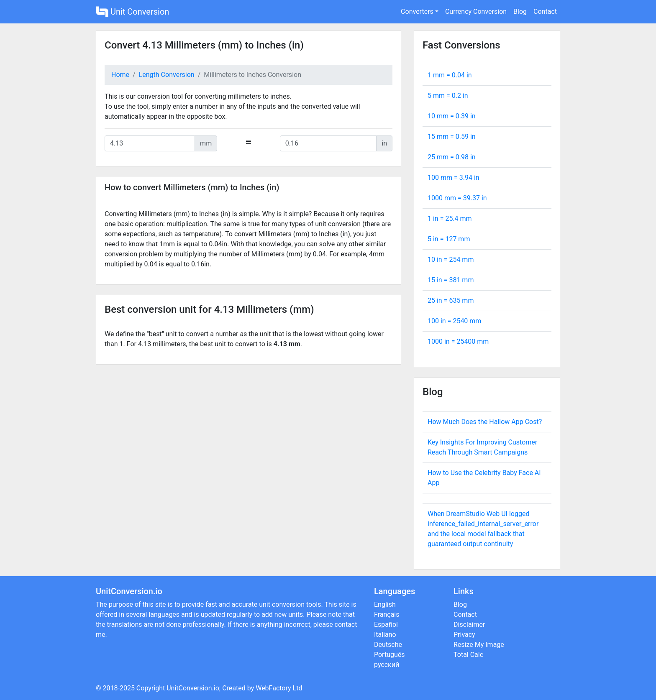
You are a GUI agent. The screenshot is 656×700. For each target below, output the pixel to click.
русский (386, 665)
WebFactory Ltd (279, 688)
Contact (545, 11)
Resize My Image (479, 645)
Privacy (464, 635)
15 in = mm (451, 280)
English (385, 604)
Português (389, 655)
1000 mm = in (457, 198)
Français (387, 614)
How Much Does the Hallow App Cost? (485, 422)
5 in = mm (449, 239)
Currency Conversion (476, 11)
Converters (417, 11)
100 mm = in (453, 177)
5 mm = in (448, 96)
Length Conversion (167, 75)
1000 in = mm (458, 341)
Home (120, 75)
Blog (520, 11)
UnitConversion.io (193, 688)
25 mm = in (452, 157)
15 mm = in (452, 137)
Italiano (385, 635)
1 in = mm (450, 218)
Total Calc (468, 655)
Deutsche (388, 645)
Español (386, 624)
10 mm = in (452, 116)
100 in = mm (454, 321)
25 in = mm (451, 300)
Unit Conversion (132, 11)
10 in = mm (451, 259)
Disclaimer (469, 624)
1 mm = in (450, 75)
